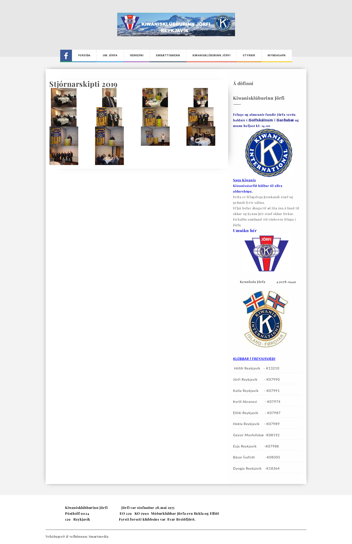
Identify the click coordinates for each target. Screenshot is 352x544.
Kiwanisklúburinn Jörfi (212, 55)
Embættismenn (168, 55)
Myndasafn (277, 55)
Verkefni (137, 55)
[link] (285, 120)
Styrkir (249, 55)
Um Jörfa (110, 55)
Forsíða (84, 55)
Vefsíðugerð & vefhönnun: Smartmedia (77, 536)
